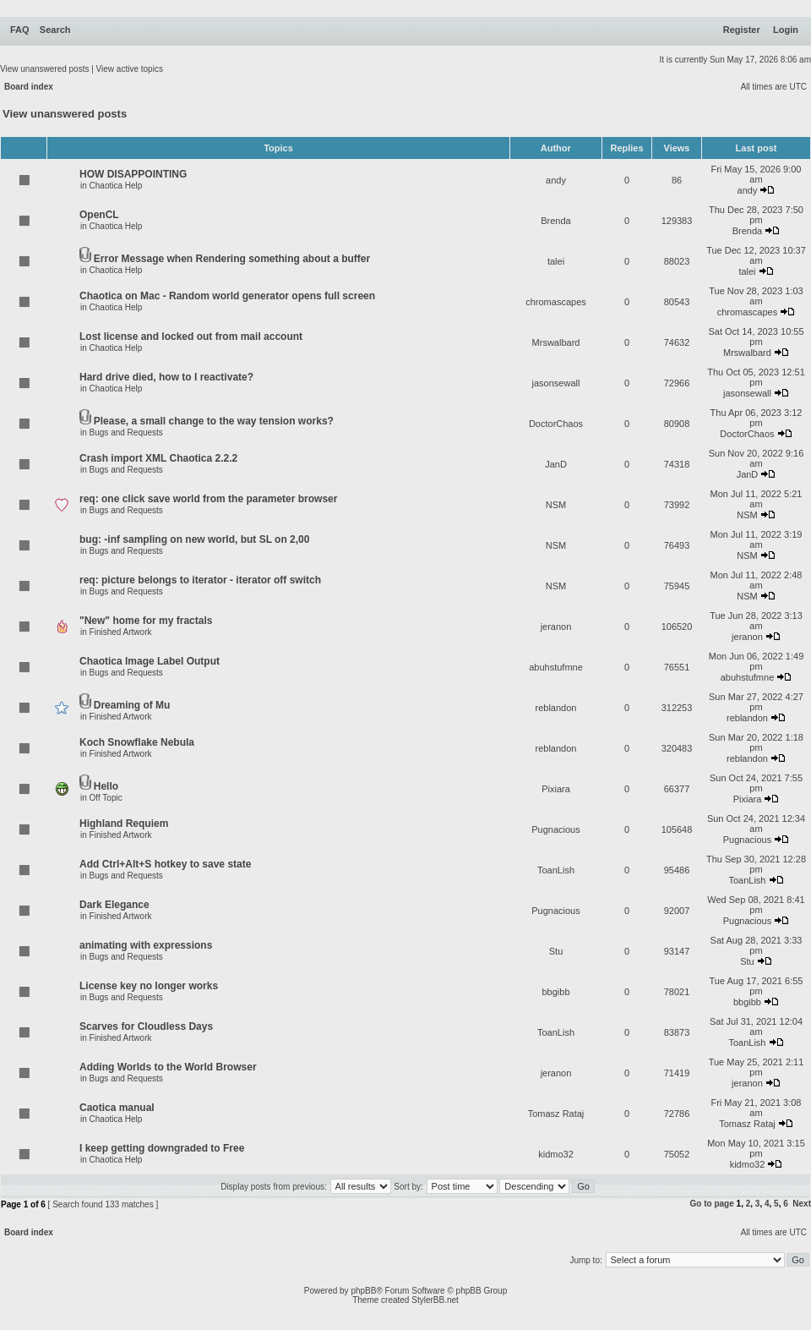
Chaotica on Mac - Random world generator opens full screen (227, 296)
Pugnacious (555, 829)
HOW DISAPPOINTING (133, 174)
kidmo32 (556, 1154)
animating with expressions (145, 945)
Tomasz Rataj (556, 1113)
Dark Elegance (114, 905)
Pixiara (556, 789)
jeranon (556, 626)
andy (556, 180)
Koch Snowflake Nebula (136, 742)
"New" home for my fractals (145, 621)
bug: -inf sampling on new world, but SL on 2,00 (194, 539)
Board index (28, 86)
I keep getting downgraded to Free (161, 1148)
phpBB (363, 1290)
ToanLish (555, 870)
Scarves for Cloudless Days (146, 1026)
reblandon (556, 708)
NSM (556, 505)
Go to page (712, 1203)
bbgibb (555, 992)
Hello (106, 786)
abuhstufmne (556, 667)
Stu (556, 951)
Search (55, 30)
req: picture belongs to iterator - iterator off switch (200, 580)
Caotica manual (117, 1108)
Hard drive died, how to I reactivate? (166, 377)
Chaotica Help (116, 185)
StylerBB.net (435, 1300)
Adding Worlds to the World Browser (168, 1067)
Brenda (555, 221)
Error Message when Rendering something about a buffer (232, 259)
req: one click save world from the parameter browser (208, 499)
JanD (556, 464)
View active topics (129, 69)
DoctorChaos (556, 424)
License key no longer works (148, 986)
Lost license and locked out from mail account (190, 336)
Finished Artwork (121, 632)
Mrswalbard (556, 342)
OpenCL (99, 215)
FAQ (20, 30)
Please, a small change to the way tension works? (214, 421)
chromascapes (555, 302)
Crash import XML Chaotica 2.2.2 (158, 458)
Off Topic (106, 797)
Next (801, 1203)
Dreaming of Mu (132, 705)
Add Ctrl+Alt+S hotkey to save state (165, 864)
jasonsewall (556, 383)
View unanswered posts (44, 69)
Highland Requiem (123, 823)
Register (741, 30)
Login (785, 30)
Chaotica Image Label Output (149, 661)
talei (555, 261)
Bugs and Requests (126, 432)
